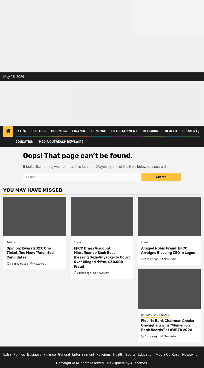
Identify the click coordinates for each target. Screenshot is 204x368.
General (98, 131)
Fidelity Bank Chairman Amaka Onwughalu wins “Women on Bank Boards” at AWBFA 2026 (167, 325)
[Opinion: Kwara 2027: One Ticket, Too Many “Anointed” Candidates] (34, 216)
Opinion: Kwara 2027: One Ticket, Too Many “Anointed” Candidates (31, 253)
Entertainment (124, 131)
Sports (189, 131)
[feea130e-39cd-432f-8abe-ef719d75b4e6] (66, 17)
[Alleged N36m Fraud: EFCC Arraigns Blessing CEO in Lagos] (169, 216)
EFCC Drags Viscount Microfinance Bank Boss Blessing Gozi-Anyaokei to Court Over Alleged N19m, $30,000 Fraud (102, 257)
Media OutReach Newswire (61, 142)
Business (59, 131)
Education (24, 142)
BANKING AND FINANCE (155, 314)
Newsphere (116, 363)
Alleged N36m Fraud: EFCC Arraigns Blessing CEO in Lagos (168, 250)
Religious (151, 131)
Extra (21, 131)
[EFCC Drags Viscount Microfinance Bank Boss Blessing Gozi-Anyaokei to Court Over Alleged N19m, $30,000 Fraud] (102, 216)
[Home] (8, 131)
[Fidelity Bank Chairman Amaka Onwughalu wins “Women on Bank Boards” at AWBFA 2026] (169, 289)
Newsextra (40, 263)
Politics (38, 131)
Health (171, 131)
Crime (77, 242)
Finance (79, 131)
